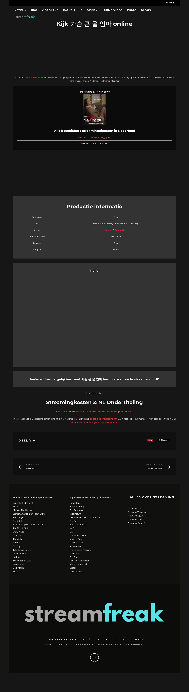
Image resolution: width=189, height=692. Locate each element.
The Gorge (18, 517)
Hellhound (17, 557)
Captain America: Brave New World (29, 513)
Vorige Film (33, 465)
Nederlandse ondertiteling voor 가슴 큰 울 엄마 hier (94, 422)
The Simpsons (76, 510)
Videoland (50, 10)
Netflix (21, 10)
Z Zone (16, 542)
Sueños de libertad (78, 564)
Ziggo (132, 10)
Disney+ (93, 10)
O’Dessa (17, 535)
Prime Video (113, 10)
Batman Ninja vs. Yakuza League (28, 524)
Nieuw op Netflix (135, 508)
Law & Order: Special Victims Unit (85, 517)
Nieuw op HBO (135, 519)
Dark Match (18, 567)
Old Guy (16, 546)
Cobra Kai (74, 553)
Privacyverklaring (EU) (67, 639)
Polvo (31, 468)
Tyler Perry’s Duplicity (23, 550)
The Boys (74, 521)
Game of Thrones (78, 524)
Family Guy (75, 503)
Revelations (18, 564)
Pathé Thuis (72, 10)
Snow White (18, 531)
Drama (27, 77)
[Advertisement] (94, 52)
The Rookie (75, 557)
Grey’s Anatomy (77, 506)
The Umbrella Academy (80, 550)
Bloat (15, 571)
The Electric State (21, 528)
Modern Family (76, 539)
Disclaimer (134, 639)
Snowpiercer (75, 546)
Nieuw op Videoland (137, 512)
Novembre (155, 468)
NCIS (72, 528)
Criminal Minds (76, 542)
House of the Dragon (79, 560)
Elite (71, 531)
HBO (34, 10)
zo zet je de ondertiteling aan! (104, 418)
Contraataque (19, 553)
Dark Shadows (76, 571)
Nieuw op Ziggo (135, 515)
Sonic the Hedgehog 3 (23, 503)
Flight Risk (17, 521)
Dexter (73, 567)
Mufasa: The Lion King (23, 510)
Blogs (146, 10)
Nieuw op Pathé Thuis (138, 523)
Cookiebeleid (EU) (106, 639)
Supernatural (75, 513)
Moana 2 (17, 506)
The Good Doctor (78, 535)
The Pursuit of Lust (22, 560)
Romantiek (38, 77)
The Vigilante (19, 539)
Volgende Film (154, 465)
